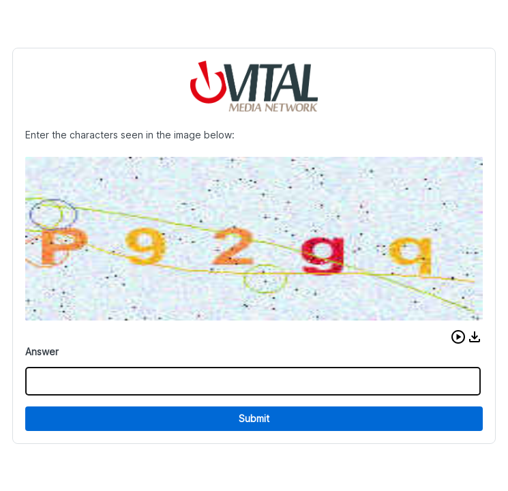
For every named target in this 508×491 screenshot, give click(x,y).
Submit (254, 418)
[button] (458, 337)
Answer (42, 351)
